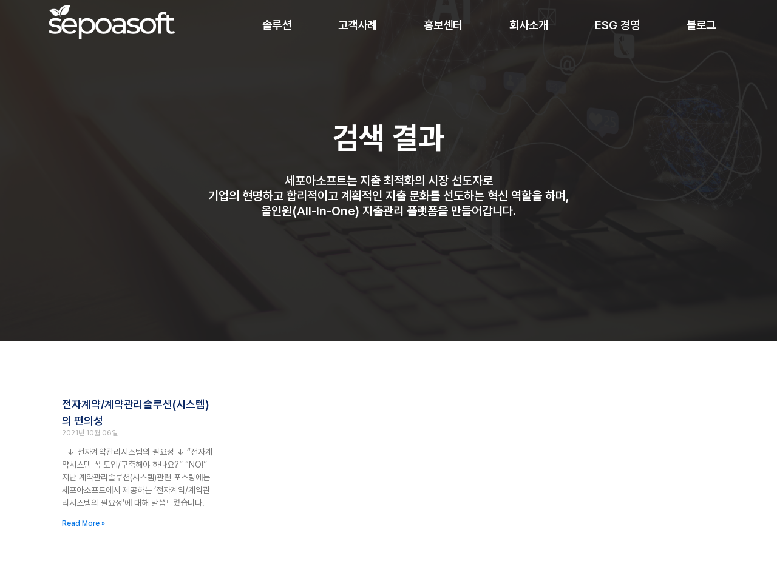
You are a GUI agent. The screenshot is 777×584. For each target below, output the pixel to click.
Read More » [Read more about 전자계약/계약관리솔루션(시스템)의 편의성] (83, 523)
